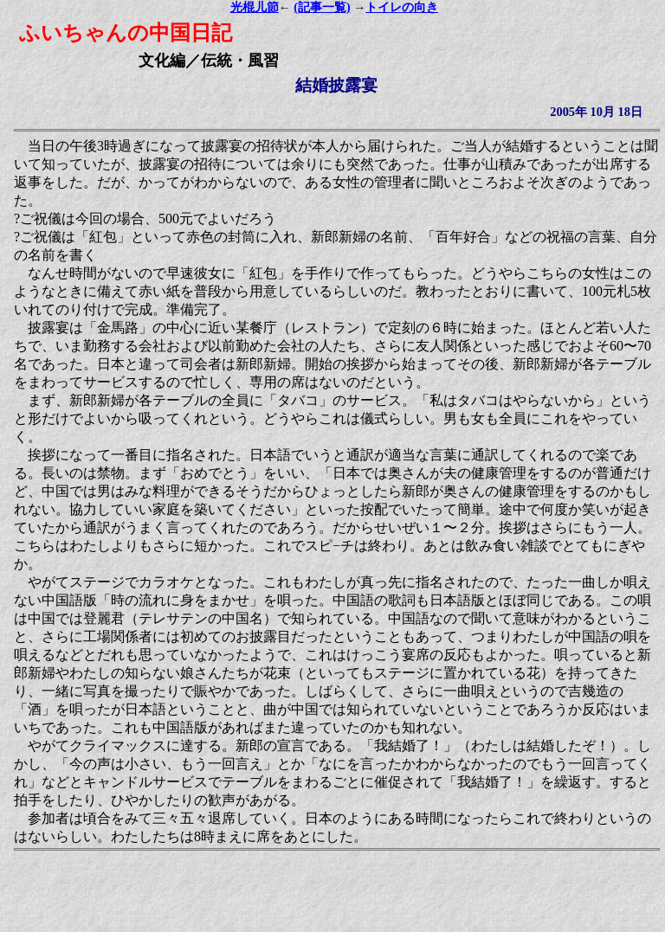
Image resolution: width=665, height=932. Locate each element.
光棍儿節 (254, 7)
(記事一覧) (322, 7)
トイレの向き (401, 7)
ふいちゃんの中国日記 (125, 33)
